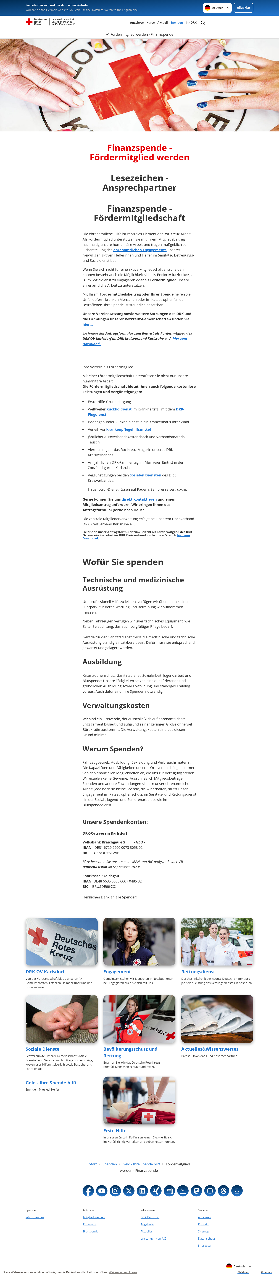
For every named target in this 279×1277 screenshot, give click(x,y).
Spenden (177, 22)
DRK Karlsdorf (150, 1217)
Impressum (205, 1246)
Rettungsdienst (198, 972)
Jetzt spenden (35, 1217)
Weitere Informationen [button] (123, 1272)
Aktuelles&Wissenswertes (209, 1049)
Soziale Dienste (42, 1049)
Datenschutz (206, 1238)
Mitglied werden (94, 1217)
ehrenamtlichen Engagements (140, 249)
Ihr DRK (191, 22)
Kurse (150, 22)
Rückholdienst (119, 409)
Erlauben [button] (266, 1272)
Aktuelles (147, 1231)
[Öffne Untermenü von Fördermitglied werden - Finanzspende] (139, 34)
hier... (88, 324)
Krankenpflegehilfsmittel (128, 429)
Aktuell (162, 22)
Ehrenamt (89, 1224)
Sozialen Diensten (145, 475)
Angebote (137, 22)
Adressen (204, 1217)
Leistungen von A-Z (153, 1238)
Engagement (117, 972)
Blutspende (90, 1231)
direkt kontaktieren (139, 499)
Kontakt (203, 1224)
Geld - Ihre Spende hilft (51, 1083)
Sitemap (203, 1231)
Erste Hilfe (115, 1130)
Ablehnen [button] (243, 1272)
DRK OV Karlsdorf (45, 972)
